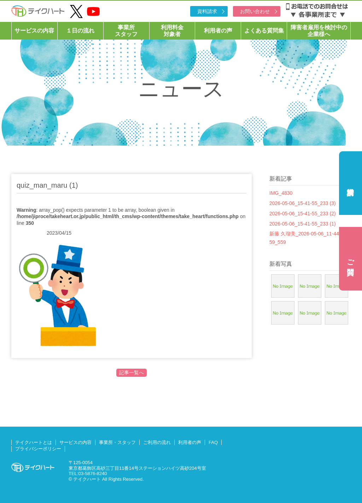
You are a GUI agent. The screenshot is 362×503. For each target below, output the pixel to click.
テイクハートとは (33, 442)
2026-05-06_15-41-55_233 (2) (302, 213)
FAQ (213, 442)
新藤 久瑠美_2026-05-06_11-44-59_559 (305, 238)
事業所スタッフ (126, 30)
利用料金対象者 (172, 30)
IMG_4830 (280, 193)
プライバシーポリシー (38, 448)
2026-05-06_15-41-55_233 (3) (302, 203)
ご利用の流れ (157, 442)
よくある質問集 (264, 31)
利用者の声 (218, 31)
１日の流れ (80, 31)
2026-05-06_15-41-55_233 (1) (302, 224)
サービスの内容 (34, 31)
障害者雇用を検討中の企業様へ (319, 30)
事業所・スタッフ (117, 442)
